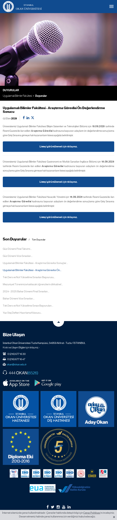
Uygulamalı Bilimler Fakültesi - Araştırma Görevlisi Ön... (32, 270)
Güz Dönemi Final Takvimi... (17, 248)
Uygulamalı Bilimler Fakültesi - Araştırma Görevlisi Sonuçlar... (35, 262)
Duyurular (41, 96)
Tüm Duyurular (38, 240)
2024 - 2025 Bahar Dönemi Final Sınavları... (26, 291)
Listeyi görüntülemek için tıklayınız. (58, 146)
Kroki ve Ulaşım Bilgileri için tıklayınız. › (21, 347)
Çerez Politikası (91, 512)
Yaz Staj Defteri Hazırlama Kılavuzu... (22, 312)
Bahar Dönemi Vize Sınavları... (19, 298)
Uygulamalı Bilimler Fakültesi (17, 95)
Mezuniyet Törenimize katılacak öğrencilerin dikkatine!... (33, 284)
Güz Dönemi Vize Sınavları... (18, 255)
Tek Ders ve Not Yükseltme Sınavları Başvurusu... (29, 277)
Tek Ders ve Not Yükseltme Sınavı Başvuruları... (28, 305)
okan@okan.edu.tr (17, 364)
